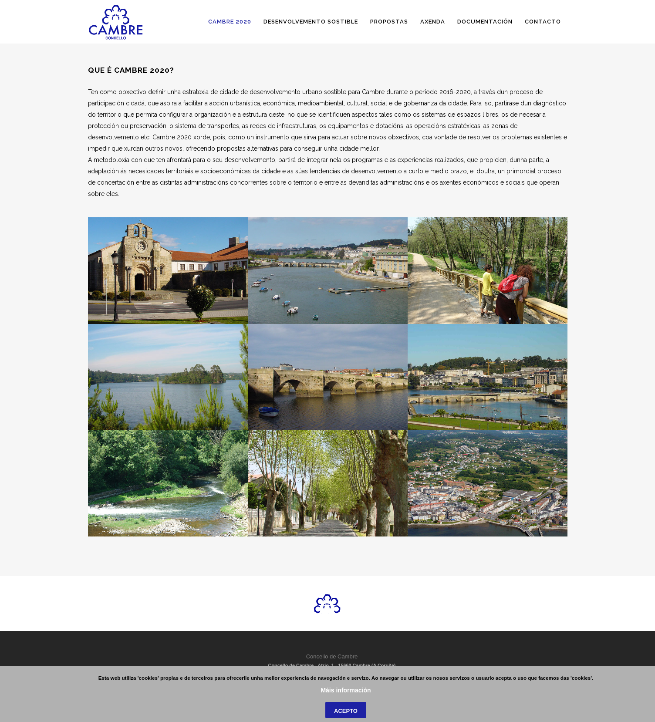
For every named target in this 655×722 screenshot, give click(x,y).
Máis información (346, 711)
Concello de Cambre (332, 656)
